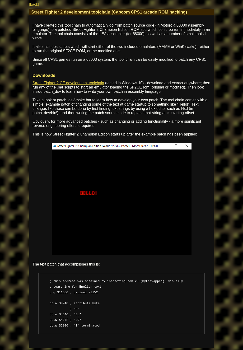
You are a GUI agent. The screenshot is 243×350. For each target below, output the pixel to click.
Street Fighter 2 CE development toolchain (68, 83)
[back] (34, 4)
